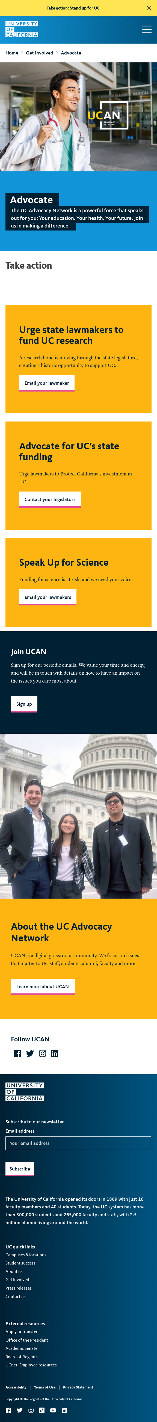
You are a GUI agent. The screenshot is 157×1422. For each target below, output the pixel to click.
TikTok (42, 1410)
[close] (149, 8)
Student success (20, 1263)
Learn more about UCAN (43, 987)
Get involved (39, 53)
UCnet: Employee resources (31, 1365)
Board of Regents (21, 1356)
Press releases (18, 1288)
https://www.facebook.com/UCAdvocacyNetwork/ (17, 1053)
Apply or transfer (21, 1331)
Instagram (31, 1410)
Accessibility (15, 1387)
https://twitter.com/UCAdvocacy (30, 1053)
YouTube (53, 1410)
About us (14, 1271)
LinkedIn (64, 1410)
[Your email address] (78, 1143)
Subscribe (20, 1169)
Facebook (8, 1410)
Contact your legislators (50, 499)
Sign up (24, 704)
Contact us (15, 1296)
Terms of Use (44, 1387)
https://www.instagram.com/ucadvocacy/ (42, 1053)
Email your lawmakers (48, 597)
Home (11, 53)
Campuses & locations (25, 1254)
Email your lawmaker (47, 383)
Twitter (19, 1410)
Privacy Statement (78, 1387)
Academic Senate (21, 1348)
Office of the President (26, 1340)
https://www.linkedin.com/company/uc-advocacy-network (54, 1053)
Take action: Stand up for (73, 8)
